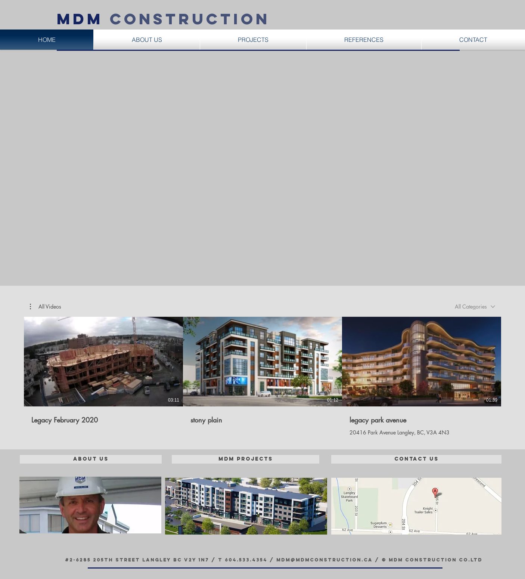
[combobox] (475, 306)
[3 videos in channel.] (262, 376)
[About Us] (91, 459)
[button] (45, 307)
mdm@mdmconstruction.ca (324, 560)
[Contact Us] (416, 459)
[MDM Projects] (245, 459)
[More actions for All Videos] (45, 307)
